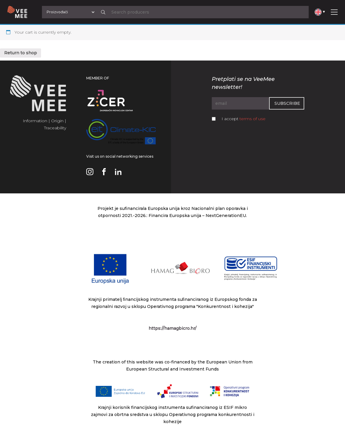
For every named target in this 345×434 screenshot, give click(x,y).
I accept (244, 118)
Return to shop (20, 53)
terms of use (253, 118)
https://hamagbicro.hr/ (172, 328)
